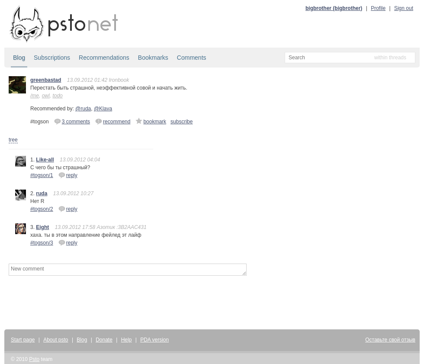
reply (67, 174)
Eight (42, 227)
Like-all (45, 160)
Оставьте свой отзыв (390, 340)
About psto (55, 340)
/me (34, 96)
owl (46, 96)
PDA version (154, 340)
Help (126, 340)
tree (13, 140)
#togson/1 (41, 175)
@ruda (83, 109)
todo (57, 96)
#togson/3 (41, 243)
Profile (378, 8)
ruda (41, 193)
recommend (112, 121)
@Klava (103, 109)
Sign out (403, 8)
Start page (23, 340)
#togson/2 (41, 209)
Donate (104, 340)
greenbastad (45, 80)
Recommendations (104, 57)
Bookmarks (153, 57)
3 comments (72, 121)
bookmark (150, 121)
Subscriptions (52, 57)
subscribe (181, 122)
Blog (19, 57)
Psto (34, 359)
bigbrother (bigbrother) (333, 8)
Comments (191, 57)
